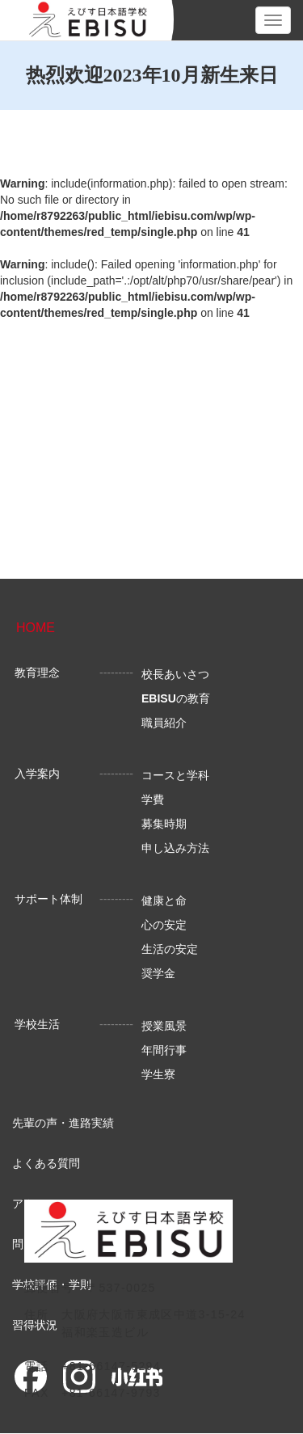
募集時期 (164, 823)
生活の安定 (169, 949)
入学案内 (37, 773)
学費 (152, 799)
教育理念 (37, 672)
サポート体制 (48, 898)
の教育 (175, 698)
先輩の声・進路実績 (63, 1122)
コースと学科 (175, 775)
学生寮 (158, 1074)
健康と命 (164, 900)
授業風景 (164, 1025)
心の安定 (164, 924)
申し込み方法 (175, 847)
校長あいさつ (175, 674)
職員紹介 (164, 722)
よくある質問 (46, 1163)
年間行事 (164, 1050)
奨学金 (158, 973)
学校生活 (37, 1024)
